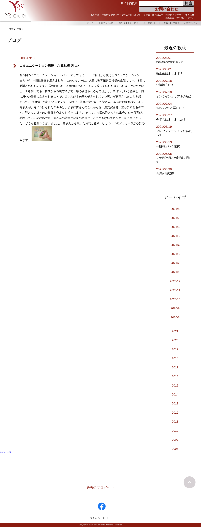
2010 (175, 430)
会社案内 (143, 22)
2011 (175, 421)
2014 (175, 394)
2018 (175, 358)
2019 (175, 349)
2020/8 (175, 317)
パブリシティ (191, 22)
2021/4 (175, 245)
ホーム (82, 22)
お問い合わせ (166, 9)
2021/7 (175, 218)
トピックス (159, 22)
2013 (175, 403)
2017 (175, 367)
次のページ (5, 452)
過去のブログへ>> (100, 488)
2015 (175, 385)
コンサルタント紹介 (123, 22)
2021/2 (175, 263)
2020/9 (175, 308)
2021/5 (175, 236)
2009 (175, 439)
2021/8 (175, 208)
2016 (175, 376)
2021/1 (175, 272)
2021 (175, 331)
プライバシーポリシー (100, 518)
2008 (175, 448)
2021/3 (175, 254)
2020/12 (175, 281)
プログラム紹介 (99, 22)
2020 (175, 340)
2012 (175, 412)
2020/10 (175, 299)
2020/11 (175, 290)
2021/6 (175, 227)
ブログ (174, 22)
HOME (10, 29)
